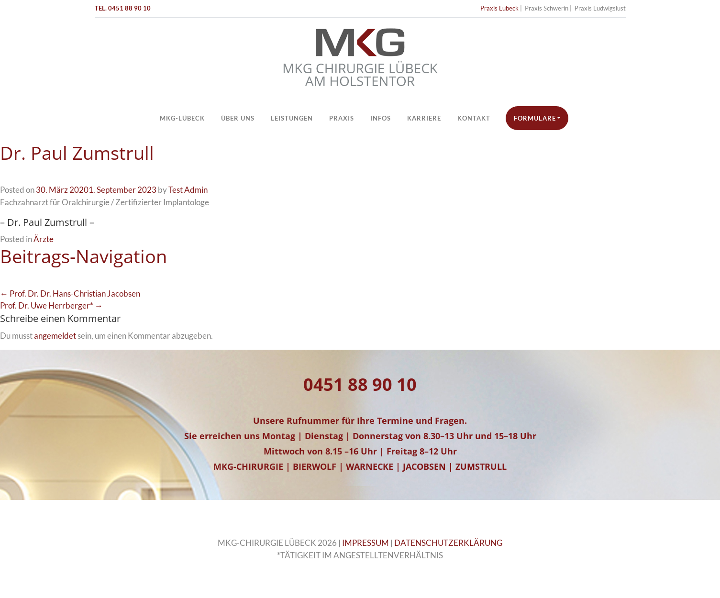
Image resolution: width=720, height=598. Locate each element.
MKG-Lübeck (182, 118)
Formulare (535, 118)
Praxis (341, 118)
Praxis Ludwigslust (600, 8)
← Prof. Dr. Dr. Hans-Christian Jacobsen (70, 293)
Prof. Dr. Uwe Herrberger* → (51, 305)
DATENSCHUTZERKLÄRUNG (448, 543)
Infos (380, 118)
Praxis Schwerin (546, 8)
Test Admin (188, 190)
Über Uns (238, 118)
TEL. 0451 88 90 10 (123, 8)
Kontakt (473, 118)
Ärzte (43, 239)
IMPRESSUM (365, 543)
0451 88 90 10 (360, 384)
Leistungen (292, 118)
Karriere (424, 118)
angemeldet (55, 336)
